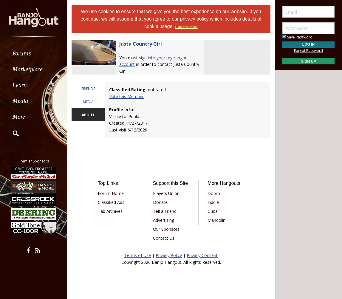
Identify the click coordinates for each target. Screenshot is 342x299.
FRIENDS (88, 88)
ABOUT (88, 114)
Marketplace (28, 69)
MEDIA (88, 101)
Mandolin (216, 220)
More (19, 116)
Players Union (166, 193)
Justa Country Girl (140, 44)
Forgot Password (308, 50)
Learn (20, 85)
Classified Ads (111, 202)
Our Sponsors (166, 229)
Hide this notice (186, 27)
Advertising (163, 220)
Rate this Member (126, 96)
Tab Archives (110, 211)
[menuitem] (33, 53)
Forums (22, 53)
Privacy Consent (202, 255)
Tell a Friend (165, 211)
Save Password (297, 37)
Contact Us (163, 238)
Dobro (214, 193)
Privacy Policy (169, 255)
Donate (160, 202)
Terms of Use (137, 255)
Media (20, 100)
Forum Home (111, 193)
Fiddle (213, 202)
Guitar (213, 211)
